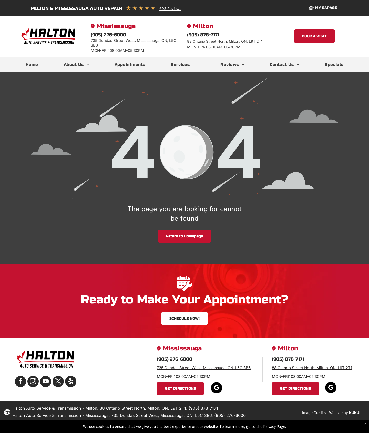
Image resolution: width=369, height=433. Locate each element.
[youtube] (45, 382)
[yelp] (70, 382)
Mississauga (116, 26)
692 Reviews (170, 8)
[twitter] (58, 382)
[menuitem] (32, 65)
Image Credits (314, 412)
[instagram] (33, 382)
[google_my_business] (216, 388)
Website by (338, 412)
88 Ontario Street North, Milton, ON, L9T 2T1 (312, 367)
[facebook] (20, 382)
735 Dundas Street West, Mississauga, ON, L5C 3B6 (204, 367)
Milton (203, 26)
